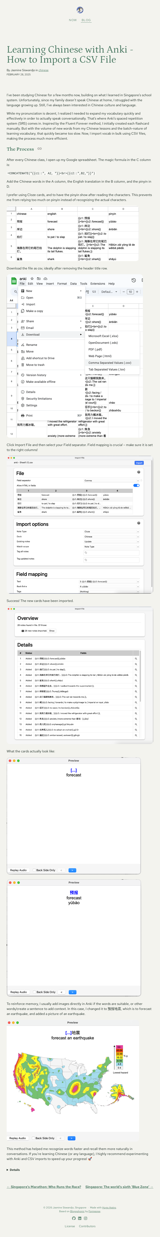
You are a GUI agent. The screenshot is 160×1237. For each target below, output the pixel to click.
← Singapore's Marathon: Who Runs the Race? (44, 1187)
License (70, 1226)
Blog (86, 20)
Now (73, 20)
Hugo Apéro (109, 1207)
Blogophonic (77, 1211)
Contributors (87, 1226)
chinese (44, 70)
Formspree (94, 1211)
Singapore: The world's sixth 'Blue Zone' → (119, 1187)
